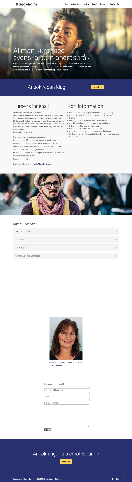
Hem (66, 4)
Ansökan (86, 4)
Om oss (102, 4)
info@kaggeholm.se (53, 479)
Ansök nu (97, 87)
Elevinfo (94, 4)
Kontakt (112, 4)
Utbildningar (75, 4)
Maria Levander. (45, 164)
